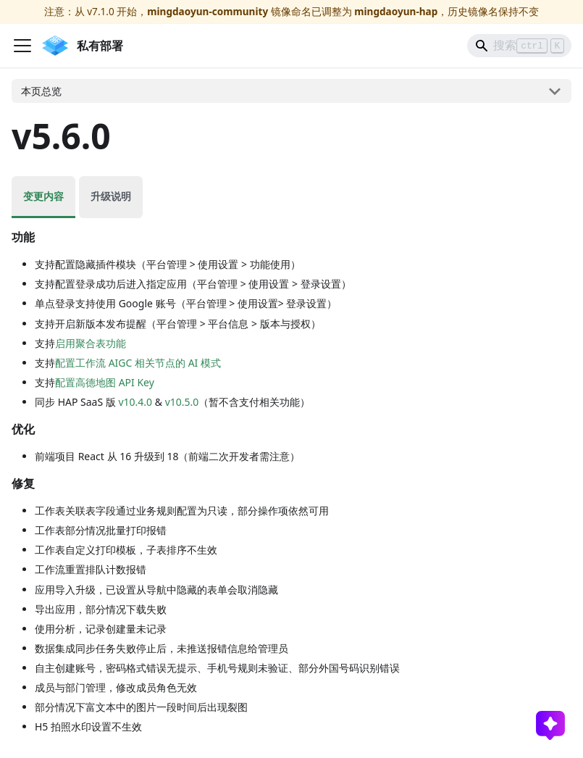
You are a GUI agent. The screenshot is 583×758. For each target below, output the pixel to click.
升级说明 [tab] (111, 196)
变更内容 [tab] (43, 196)
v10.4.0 (135, 402)
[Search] (519, 45)
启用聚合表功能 (90, 343)
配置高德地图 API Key (104, 382)
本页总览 (41, 91)
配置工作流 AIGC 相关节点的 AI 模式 (138, 363)
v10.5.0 (182, 402)
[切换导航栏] (22, 46)
